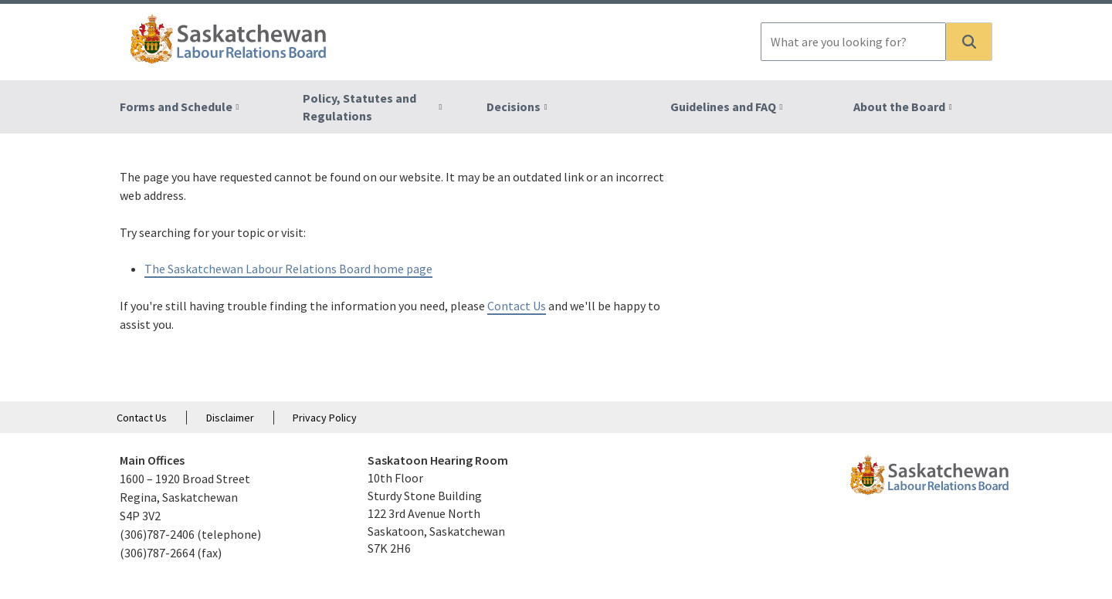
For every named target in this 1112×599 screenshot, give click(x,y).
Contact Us (516, 305)
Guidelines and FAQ (723, 106)
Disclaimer (230, 418)
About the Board (899, 106)
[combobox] (853, 41)
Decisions (513, 106)
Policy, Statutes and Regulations (359, 107)
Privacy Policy (325, 418)
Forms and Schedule (176, 106)
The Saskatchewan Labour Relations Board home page (288, 268)
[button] (969, 41)
